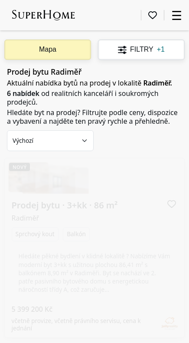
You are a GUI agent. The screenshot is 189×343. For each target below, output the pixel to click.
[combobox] (50, 140)
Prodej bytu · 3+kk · (65, 182)
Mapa (47, 49)
